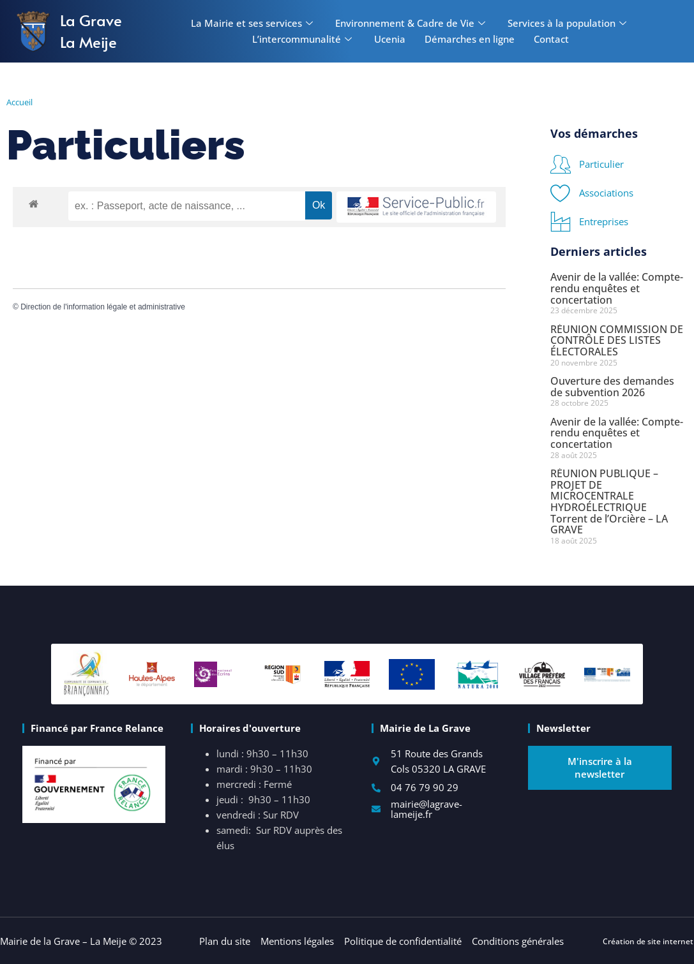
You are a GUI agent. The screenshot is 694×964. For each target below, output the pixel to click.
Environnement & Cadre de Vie (411, 23)
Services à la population (569, 23)
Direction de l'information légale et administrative (102, 306)
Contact (551, 39)
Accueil (19, 102)
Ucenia (389, 39)
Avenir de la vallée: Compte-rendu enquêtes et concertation (616, 288)
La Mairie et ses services (253, 23)
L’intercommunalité (303, 39)
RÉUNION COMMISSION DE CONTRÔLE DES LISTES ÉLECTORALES (616, 340)
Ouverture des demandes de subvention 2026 (612, 386)
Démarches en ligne (470, 39)
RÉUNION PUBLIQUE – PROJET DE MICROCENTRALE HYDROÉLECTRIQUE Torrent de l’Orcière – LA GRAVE (609, 501)
